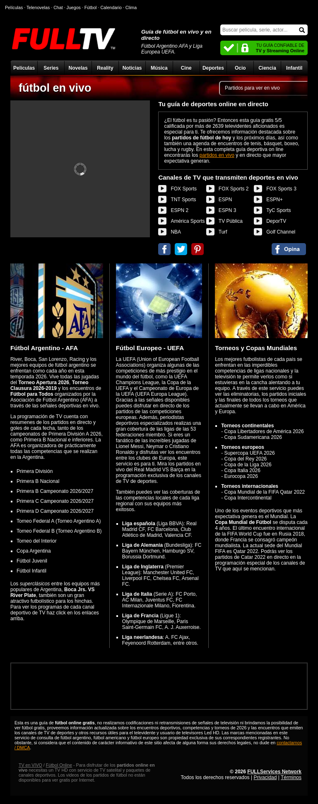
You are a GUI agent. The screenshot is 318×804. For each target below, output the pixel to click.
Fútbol (90, 7)
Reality (105, 68)
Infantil (294, 68)
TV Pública (231, 221)
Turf (223, 232)
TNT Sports (183, 199)
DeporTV (276, 221)
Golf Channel (280, 232)
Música (159, 68)
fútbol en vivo (55, 88)
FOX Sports (184, 189)
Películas (24, 68)
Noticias (132, 68)
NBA (176, 232)
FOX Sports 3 (281, 189)
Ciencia (267, 68)
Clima (131, 7)
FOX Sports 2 (234, 189)
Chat (58, 7)
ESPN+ (274, 199)
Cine (186, 68)
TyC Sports (278, 210)
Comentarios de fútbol (289, 249)
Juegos (74, 7)
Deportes (213, 68)
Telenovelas (38, 7)
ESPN (225, 199)
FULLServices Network (274, 772)
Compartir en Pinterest (197, 249)
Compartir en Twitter (181, 249)
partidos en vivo (217, 155)
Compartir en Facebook (164, 249)
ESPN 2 (179, 210)
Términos (291, 777)
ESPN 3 (227, 210)
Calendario (111, 7)
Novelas (78, 68)
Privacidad (265, 777)
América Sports (188, 221)
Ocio (240, 68)
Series (50, 68)
